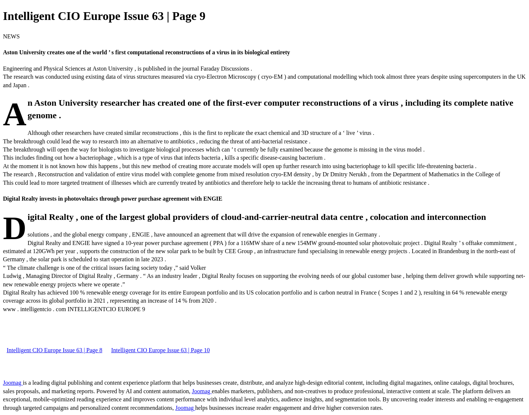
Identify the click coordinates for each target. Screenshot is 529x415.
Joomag (13, 383)
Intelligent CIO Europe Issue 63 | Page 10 (160, 350)
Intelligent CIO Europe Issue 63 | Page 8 (54, 350)
